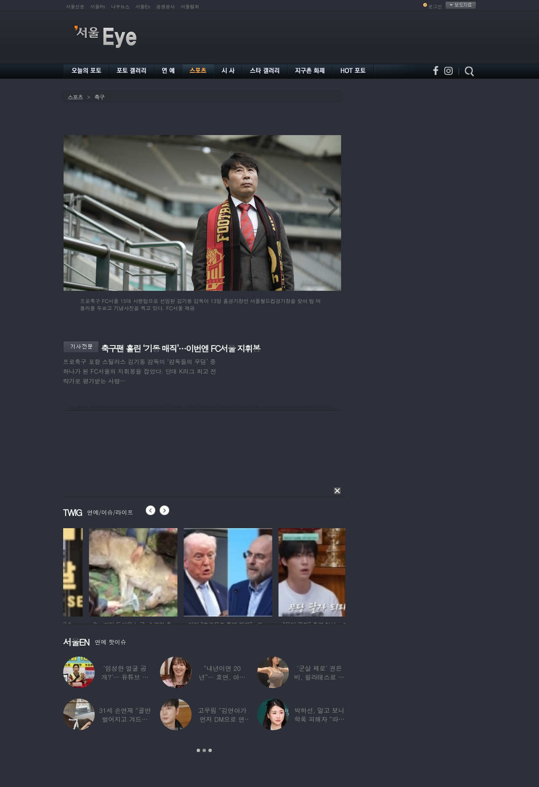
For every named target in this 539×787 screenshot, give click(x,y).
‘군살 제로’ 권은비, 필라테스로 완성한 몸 (319, 677)
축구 (99, 97)
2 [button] (204, 750)
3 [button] (210, 750)
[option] (98, 571)
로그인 (435, 6)
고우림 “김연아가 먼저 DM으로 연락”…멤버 (221, 719)
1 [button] (198, 750)
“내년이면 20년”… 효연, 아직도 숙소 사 (221, 677)
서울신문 (75, 6)
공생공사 (165, 6)
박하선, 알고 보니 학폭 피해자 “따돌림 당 (319, 719)
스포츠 (75, 97)
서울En (143, 6)
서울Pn (98, 6)
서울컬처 (190, 6)
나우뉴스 (120, 6)
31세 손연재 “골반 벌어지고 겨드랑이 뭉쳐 (125, 719)
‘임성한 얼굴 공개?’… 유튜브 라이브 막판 (124, 677)
